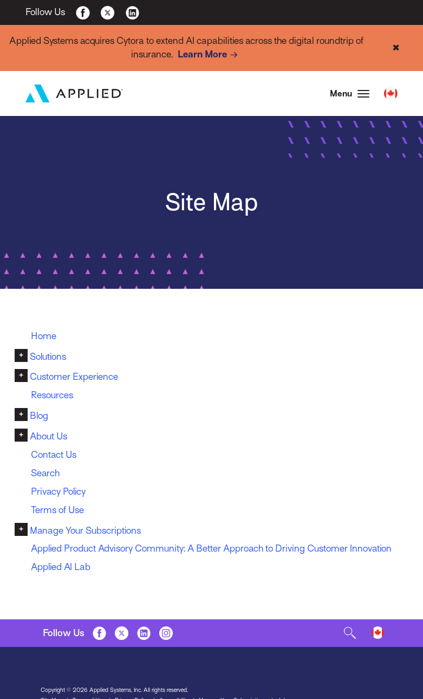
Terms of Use (57, 509)
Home (43, 336)
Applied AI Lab (61, 567)
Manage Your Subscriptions (85, 530)
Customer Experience (74, 377)
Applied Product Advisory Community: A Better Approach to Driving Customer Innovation (213, 548)
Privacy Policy (58, 491)
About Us (49, 436)
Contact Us (53, 454)
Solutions (48, 356)
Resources (52, 395)
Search (45, 473)
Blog (39, 415)
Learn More (210, 55)
